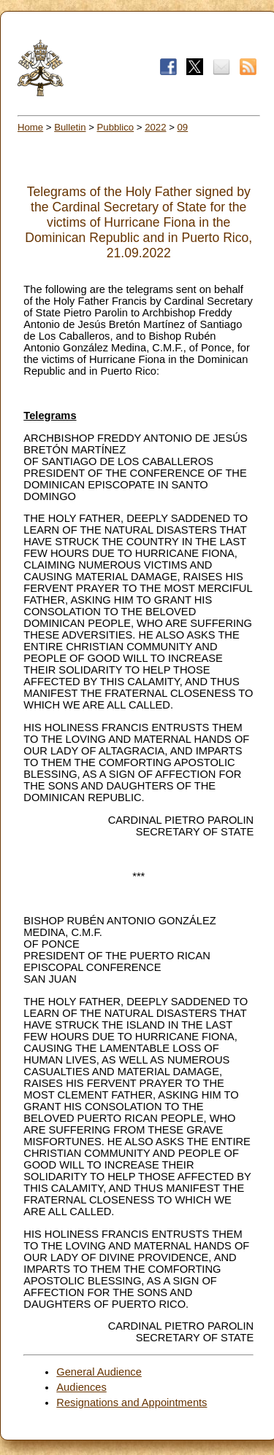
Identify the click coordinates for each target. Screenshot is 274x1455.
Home (30, 127)
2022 (155, 127)
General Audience (99, 1372)
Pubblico (115, 127)
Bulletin (69, 127)
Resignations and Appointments (131, 1402)
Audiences (81, 1387)
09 (183, 127)
